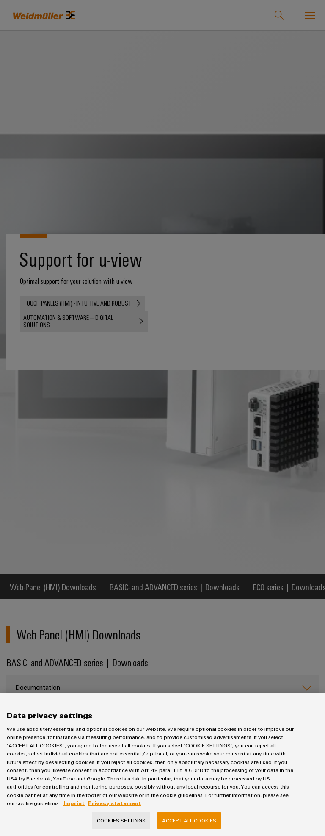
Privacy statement (114, 803)
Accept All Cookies (189, 820)
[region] (162, 764)
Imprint (74, 803)
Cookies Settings (121, 820)
